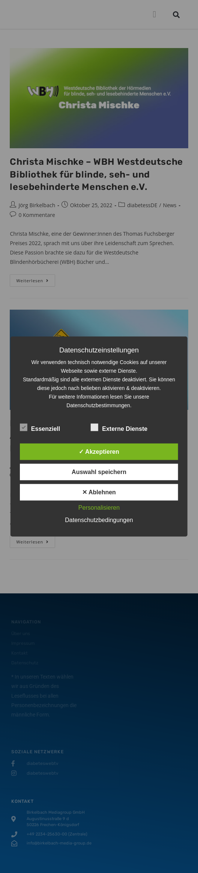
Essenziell (40, 427)
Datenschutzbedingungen (99, 520)
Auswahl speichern (99, 472)
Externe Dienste (119, 427)
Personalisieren (99, 507)
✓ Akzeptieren (99, 452)
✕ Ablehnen (99, 492)
